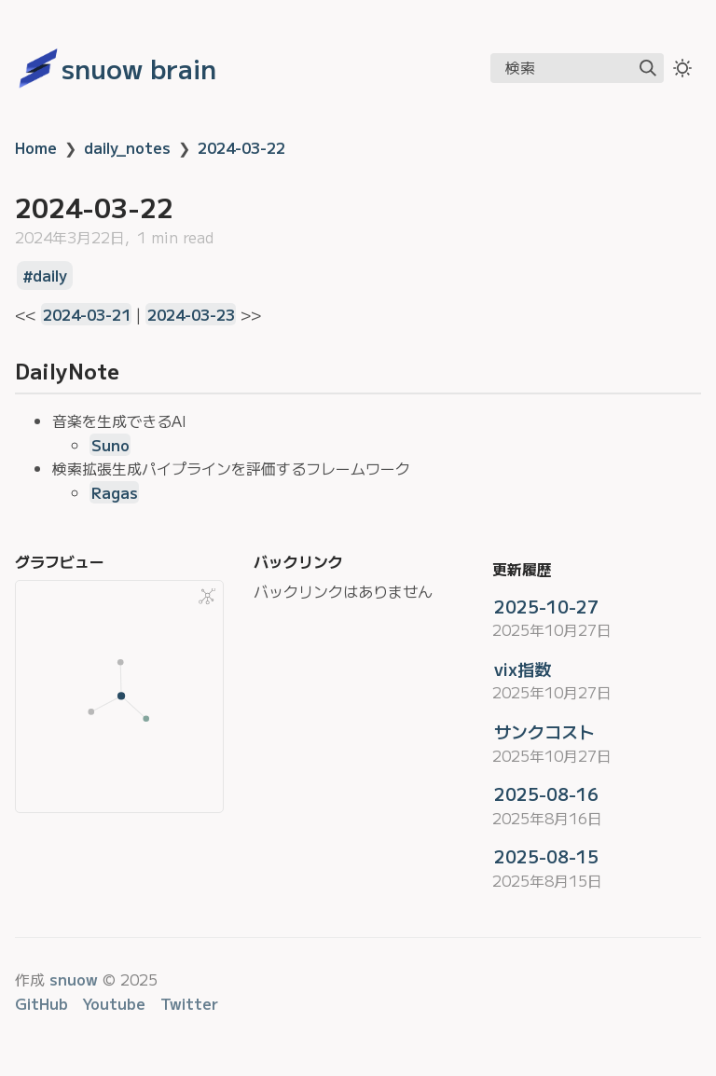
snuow (73, 979)
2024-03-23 (191, 314)
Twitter (189, 1003)
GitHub (41, 1003)
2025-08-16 (546, 793)
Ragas (114, 492)
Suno (110, 445)
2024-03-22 (241, 147)
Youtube (114, 1003)
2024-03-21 (87, 314)
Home (36, 147)
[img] (648, 68)
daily (50, 276)
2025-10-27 (546, 606)
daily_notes (127, 147)
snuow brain (139, 68)
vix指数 (522, 668)
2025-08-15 (546, 856)
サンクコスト (544, 731)
